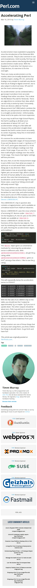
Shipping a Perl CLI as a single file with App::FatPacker (18, 573)
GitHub (27, 412)
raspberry (10, 345)
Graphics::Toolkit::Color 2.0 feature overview (18, 567)
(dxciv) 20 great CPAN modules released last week (18, 528)
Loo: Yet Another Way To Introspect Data (18, 562)
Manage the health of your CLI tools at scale (18, 558)
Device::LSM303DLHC (9, 199)
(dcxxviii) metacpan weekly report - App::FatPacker (18, 535)
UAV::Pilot (5, 395)
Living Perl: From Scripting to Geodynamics (18, 546)
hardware (4, 345)
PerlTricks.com (6, 339)
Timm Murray (19, 19)
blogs (18, 397)
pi (15, 345)
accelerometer (27, 345)
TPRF (13, 419)
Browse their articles (9, 401)
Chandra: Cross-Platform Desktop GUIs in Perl (18, 541)
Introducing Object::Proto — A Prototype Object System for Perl (18, 552)
